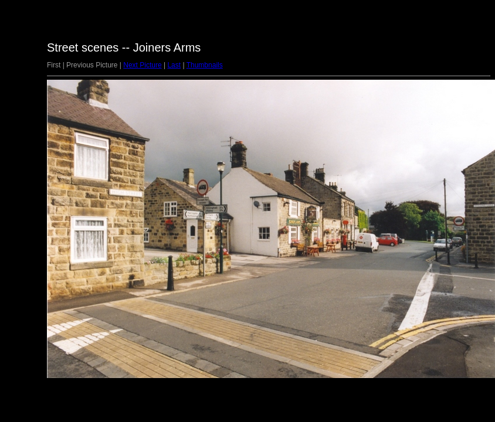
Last (174, 65)
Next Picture (142, 65)
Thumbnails (205, 65)
